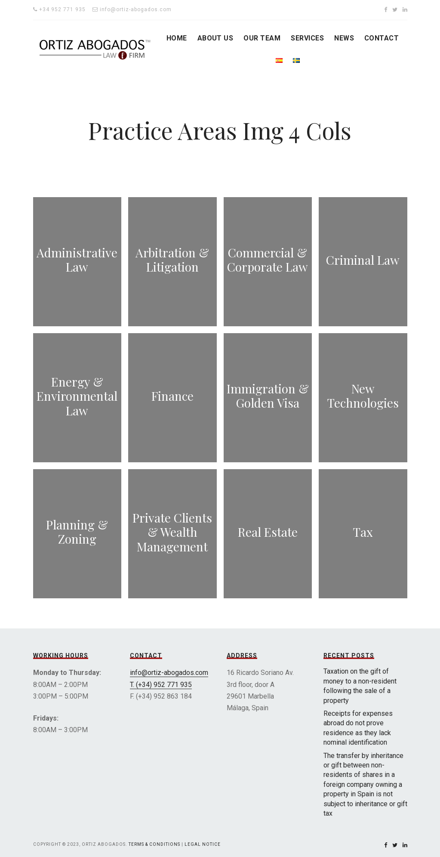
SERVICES (307, 38)
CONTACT (381, 38)
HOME (176, 38)
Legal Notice (203, 844)
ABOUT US (215, 38)
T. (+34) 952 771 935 (161, 685)
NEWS (344, 38)
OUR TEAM (261, 38)
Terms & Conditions (154, 844)
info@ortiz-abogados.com (169, 672)
